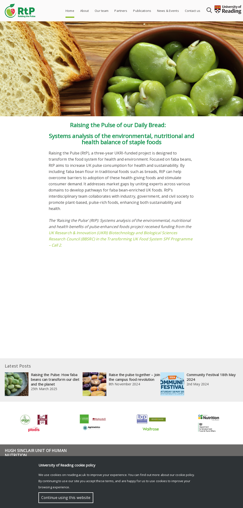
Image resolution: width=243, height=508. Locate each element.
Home (69, 11)
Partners (120, 11)
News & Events (168, 11)
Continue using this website (65, 497)
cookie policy (184, 475)
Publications (142, 11)
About (84, 11)
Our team (101, 11)
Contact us (192, 11)
